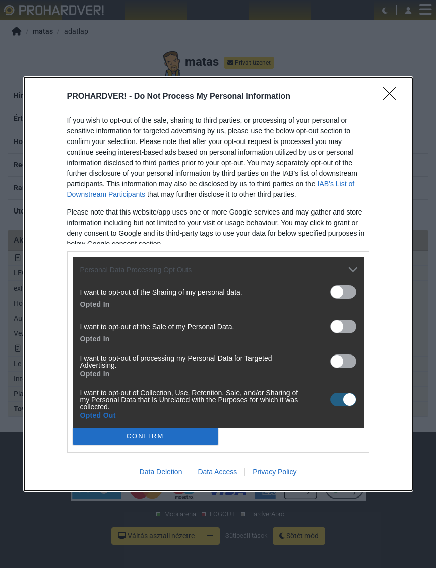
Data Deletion (161, 472)
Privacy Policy (274, 472)
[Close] (392, 96)
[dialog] (218, 283)
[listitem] (218, 269)
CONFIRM (145, 435)
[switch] (343, 292)
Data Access (217, 472)
